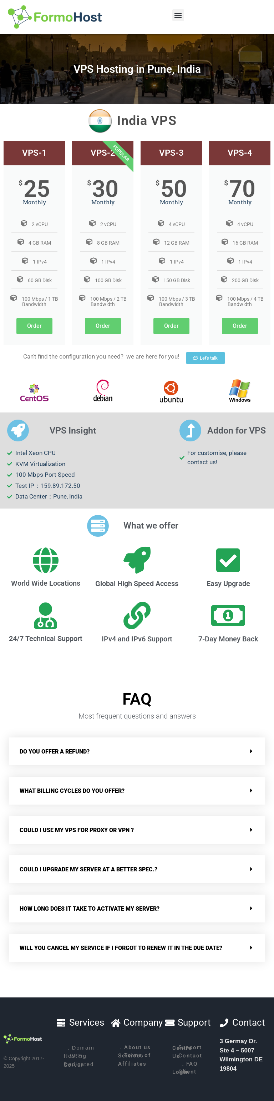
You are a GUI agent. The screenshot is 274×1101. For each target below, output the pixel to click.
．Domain (80, 1048)
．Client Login (184, 1072)
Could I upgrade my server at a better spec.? (88, 869)
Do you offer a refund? (55, 751)
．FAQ (189, 1064)
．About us (134, 1047)
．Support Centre (187, 1047)
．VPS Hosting (75, 1055)
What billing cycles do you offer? (72, 790)
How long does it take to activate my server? (89, 908)
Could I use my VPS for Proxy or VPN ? (77, 830)
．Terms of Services (134, 1055)
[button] (178, 15)
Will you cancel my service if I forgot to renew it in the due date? (121, 948)
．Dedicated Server (79, 1064)
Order (34, 325)
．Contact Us (187, 1056)
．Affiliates (132, 1063)
